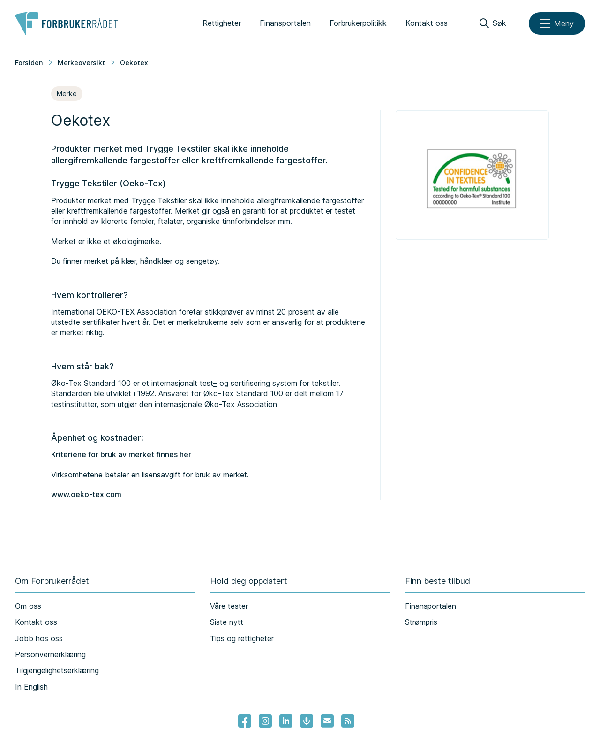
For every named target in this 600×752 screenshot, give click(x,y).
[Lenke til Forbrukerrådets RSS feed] (347, 721)
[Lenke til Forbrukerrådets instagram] (265, 721)
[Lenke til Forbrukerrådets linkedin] (285, 721)
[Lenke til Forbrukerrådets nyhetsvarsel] (327, 721)
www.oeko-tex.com (86, 494)
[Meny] (557, 23)
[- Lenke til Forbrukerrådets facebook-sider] (244, 721)
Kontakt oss (426, 23)
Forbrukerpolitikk (358, 23)
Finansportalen (285, 23)
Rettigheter (221, 23)
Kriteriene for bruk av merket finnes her (121, 454)
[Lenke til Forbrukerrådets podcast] (306, 721)
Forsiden (29, 63)
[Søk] (493, 23)
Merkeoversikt (81, 63)
